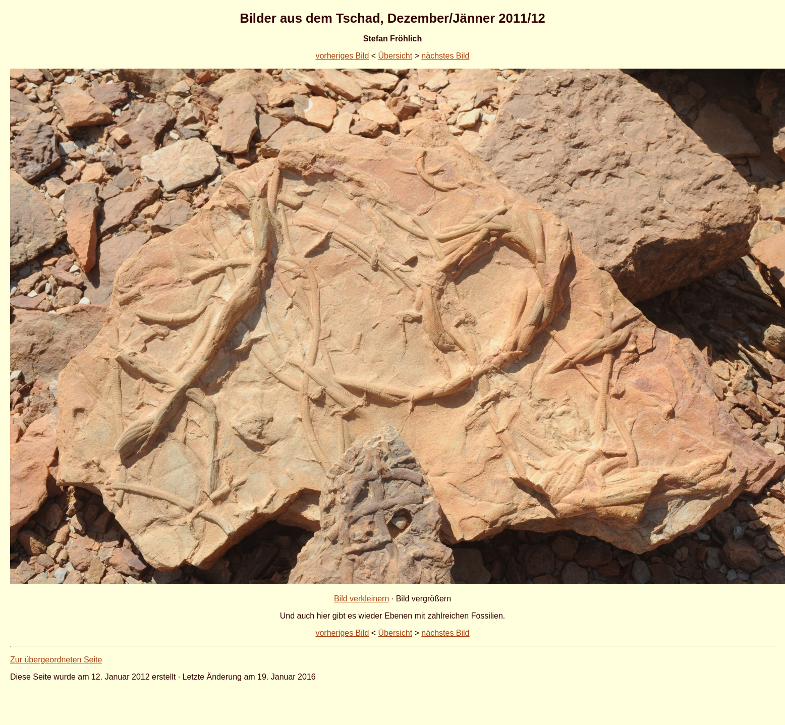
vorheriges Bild (342, 55)
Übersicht (395, 55)
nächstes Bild (445, 55)
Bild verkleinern (361, 598)
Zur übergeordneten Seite (56, 659)
